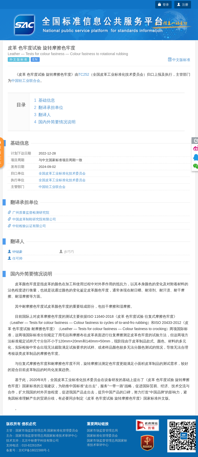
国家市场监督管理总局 (102, 430)
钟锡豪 (15, 252)
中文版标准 (179, 60)
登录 (163, 4)
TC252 (83, 74)
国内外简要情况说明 (57, 122)
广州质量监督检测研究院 (28, 212)
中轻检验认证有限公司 (27, 226)
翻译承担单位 (50, 107)
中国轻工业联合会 (25, 81)
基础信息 (46, 100)
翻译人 (44, 115)
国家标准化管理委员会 (102, 435)
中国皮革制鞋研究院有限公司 (32, 219)
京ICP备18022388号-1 (34, 450)
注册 (182, 4)
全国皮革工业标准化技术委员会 (62, 173)
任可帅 (15, 258)
